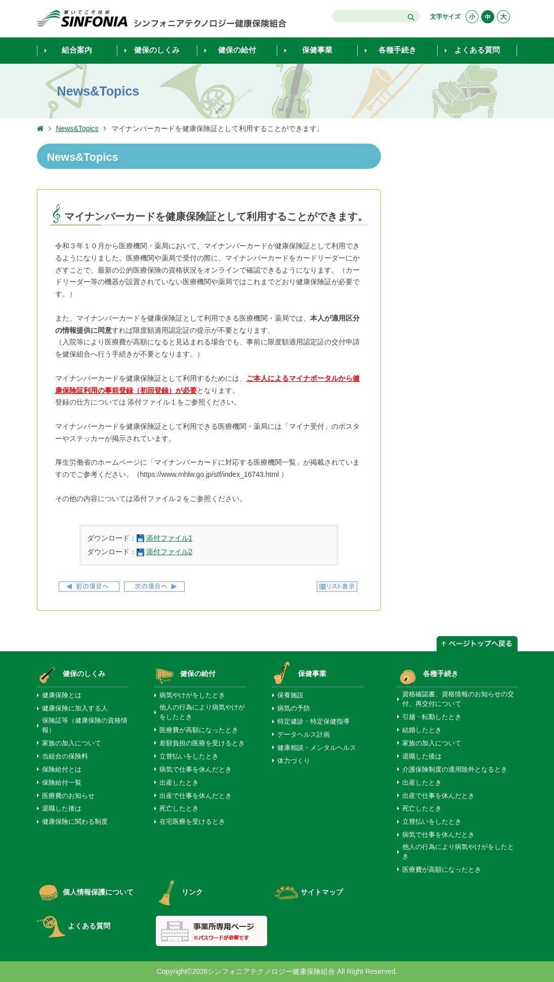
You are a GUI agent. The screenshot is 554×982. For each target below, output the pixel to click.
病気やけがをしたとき (192, 695)
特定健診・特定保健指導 (313, 721)
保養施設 (290, 695)
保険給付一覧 (61, 782)
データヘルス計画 (303, 734)
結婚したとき (422, 730)
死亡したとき (179, 808)
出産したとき (179, 782)
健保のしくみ (84, 673)
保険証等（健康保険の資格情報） (84, 725)
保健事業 (312, 673)
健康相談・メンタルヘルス (316, 747)
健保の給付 (198, 673)
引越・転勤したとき (431, 717)
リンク (179, 892)
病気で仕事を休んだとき (195, 769)
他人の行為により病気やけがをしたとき (202, 712)
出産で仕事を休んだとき (195, 795)
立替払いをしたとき (189, 756)
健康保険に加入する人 (75, 708)
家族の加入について (71, 743)
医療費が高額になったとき (198, 730)
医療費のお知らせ (68, 795)
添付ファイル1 (169, 538)
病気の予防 (293, 708)
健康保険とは (61, 695)
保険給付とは (61, 769)
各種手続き (440, 673)
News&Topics (77, 128)
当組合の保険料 (65, 756)
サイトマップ (309, 892)
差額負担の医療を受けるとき (202, 743)
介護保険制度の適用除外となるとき (454, 769)
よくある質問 (73, 926)
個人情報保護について (85, 892)
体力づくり (293, 761)
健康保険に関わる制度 (75, 821)
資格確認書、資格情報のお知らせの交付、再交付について (458, 699)
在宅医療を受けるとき (192, 821)
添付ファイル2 (169, 552)
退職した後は (61, 808)
